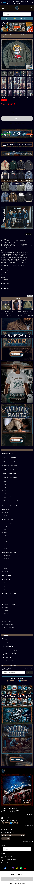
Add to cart (17, 118)
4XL (5, 481)
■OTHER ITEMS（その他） (9, 593)
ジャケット (6, 516)
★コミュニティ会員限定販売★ (9, 458)
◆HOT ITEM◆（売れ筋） (9, 453)
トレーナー (6, 539)
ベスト (5, 526)
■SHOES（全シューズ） (8, 579)
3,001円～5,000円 (9, 624)
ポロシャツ (6, 529)
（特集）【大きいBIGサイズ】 (9, 477)
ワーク (5, 617)
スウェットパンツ (8, 568)
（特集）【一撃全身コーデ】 (9, 473)
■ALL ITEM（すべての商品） (10, 505)
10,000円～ (7, 631)
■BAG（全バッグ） (7, 575)
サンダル (6, 583)
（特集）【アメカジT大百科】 (9, 462)
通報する (30, 295)
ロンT (5, 532)
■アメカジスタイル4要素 (8, 604)
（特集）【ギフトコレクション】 (10, 501)
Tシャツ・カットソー (9, 523)
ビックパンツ (7, 571)
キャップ (6, 597)
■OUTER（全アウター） (8, 509)
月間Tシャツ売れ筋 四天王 (10, 465)
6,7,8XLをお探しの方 (9, 497)
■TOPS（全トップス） (8, 519)
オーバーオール (8, 565)
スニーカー (6, 586)
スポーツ (6, 614)
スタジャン (6, 512)
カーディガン (7, 545)
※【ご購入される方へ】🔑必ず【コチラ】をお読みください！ (17, 19)
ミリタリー (6, 610)
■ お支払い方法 (5, 289)
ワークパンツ (7, 555)
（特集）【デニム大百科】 (8, 469)
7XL (5, 490)
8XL (5, 493)
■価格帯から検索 (6, 621)
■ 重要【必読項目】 (6, 284)
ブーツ (5, 589)
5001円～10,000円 (9, 627)
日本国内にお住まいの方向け (17, 124)
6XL (5, 487)
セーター (6, 548)
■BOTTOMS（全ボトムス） (9, 552)
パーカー (6, 542)
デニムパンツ (7, 559)
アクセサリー (7, 600)
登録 (29, 673)
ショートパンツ (8, 562)
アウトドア (6, 607)
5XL (5, 484)
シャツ (5, 535)
